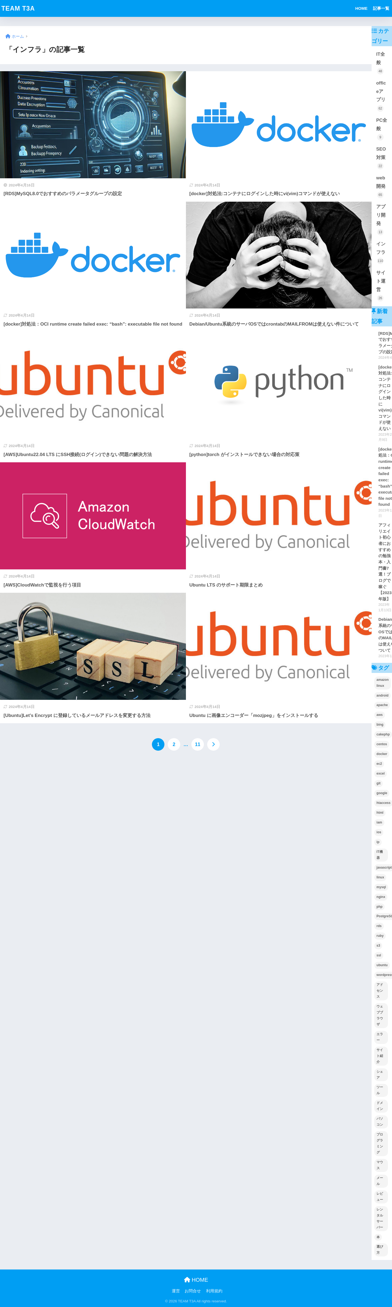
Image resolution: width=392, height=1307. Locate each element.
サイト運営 (380, 285)
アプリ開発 (380, 219)
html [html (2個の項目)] (379, 813)
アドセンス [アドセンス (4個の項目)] (379, 991)
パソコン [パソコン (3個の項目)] (379, 1122)
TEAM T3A (18, 8)
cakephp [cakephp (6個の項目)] (383, 734)
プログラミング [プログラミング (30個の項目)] (379, 1143)
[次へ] (213, 744)
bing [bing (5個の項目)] (379, 724)
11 (197, 744)
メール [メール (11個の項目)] (379, 1181)
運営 (176, 1291)
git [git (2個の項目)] (378, 783)
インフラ (380, 252)
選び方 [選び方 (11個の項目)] (379, 1250)
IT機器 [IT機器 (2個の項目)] (379, 855)
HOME (361, 8)
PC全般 (381, 129)
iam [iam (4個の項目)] (379, 822)
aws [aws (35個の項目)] (379, 715)
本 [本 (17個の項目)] (378, 1237)
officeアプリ (381, 96)
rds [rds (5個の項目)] (379, 926)
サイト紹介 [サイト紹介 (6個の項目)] (379, 1056)
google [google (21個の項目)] (381, 793)
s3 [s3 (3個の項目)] (378, 945)
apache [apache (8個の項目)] (382, 705)
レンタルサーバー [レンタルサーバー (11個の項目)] (379, 1218)
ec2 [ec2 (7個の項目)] (379, 764)
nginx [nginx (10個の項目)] (380, 897)
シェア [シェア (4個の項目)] (379, 1075)
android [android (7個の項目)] (382, 695)
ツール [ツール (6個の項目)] (379, 1090)
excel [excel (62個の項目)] (380, 773)
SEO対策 (381, 157)
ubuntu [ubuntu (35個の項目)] (382, 965)
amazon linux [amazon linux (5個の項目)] (382, 683)
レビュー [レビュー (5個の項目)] (379, 1197)
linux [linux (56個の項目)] (380, 877)
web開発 (380, 186)
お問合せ (193, 1291)
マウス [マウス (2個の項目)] (379, 1165)
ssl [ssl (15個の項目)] (378, 955)
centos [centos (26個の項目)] (381, 744)
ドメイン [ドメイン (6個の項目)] (379, 1106)
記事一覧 (381, 8)
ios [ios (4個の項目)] (378, 832)
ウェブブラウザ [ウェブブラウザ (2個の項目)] (379, 1015)
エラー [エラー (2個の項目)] (379, 1037)
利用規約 (214, 1291)
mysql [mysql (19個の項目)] (381, 887)
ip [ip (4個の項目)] (377, 842)
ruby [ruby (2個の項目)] (380, 936)
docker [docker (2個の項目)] (381, 754)
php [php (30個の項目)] (379, 907)
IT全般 (380, 63)
